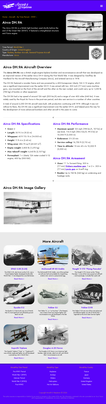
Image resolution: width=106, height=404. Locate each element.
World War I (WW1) (19, 375)
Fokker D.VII (87, 307)
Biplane (10, 52)
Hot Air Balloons (53, 384)
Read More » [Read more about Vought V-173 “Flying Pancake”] (87, 279)
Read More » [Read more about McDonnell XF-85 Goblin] (53, 279)
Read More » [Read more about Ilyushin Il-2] (19, 317)
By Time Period (23, 17)
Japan (86, 375)
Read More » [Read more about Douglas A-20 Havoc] (53, 358)
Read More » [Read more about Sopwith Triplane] (19, 358)
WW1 (33, 17)
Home (4, 17)
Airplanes (53, 371)
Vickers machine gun (75, 166)
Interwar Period (19, 378)
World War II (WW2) (19, 381)
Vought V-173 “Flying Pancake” (87, 268)
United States (86, 384)
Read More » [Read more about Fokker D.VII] (87, 317)
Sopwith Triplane (19, 347)
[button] (102, 6)
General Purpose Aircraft (39, 52)
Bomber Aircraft (21, 52)
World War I (18, 47)
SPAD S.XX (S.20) (19, 268)
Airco (16, 55)
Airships (53, 375)
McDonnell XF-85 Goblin (53, 268)
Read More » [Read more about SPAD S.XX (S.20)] (19, 279)
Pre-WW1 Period (19, 371)
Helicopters (53, 381)
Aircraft (12, 17)
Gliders (52, 378)
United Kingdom (24, 49)
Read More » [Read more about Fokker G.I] (53, 319)
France (86, 371)
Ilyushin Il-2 (19, 307)
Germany (86, 378)
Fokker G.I (53, 307)
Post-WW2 (19, 384)
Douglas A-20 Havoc (53, 347)
